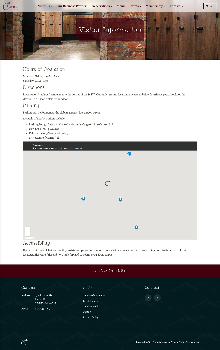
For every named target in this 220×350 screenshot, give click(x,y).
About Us (43, 6)
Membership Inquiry (94, 295)
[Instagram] (157, 297)
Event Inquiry (90, 301)
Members (210, 6)
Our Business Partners (72, 6)
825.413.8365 (42, 308)
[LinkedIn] (148, 297)
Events (134, 6)
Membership (154, 6)
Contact (175, 6)
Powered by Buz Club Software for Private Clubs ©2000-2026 (167, 342)
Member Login (91, 306)
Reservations (101, 6)
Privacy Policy (90, 317)
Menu (121, 6)
